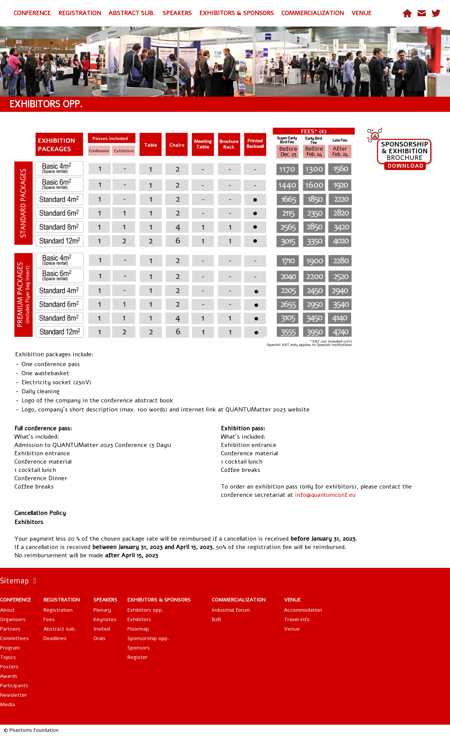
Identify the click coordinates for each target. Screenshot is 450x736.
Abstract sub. (59, 628)
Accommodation (303, 610)
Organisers (13, 619)
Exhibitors (139, 619)
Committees (14, 638)
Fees (49, 619)
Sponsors (138, 647)
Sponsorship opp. (148, 638)
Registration (58, 610)
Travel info (297, 619)
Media (7, 704)
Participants (14, 685)
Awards (8, 676)
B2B (216, 619)
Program (10, 647)
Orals (99, 638)
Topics (8, 657)
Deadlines (55, 638)
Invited (101, 628)
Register (137, 657)
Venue (292, 628)
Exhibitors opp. (145, 610)
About (7, 610)
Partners (10, 628)
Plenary (102, 610)
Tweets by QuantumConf (416, 579)
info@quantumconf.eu (325, 495)
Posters (9, 666)
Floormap (138, 628)
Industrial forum (231, 610)
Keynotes (104, 619)
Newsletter (13, 695)
